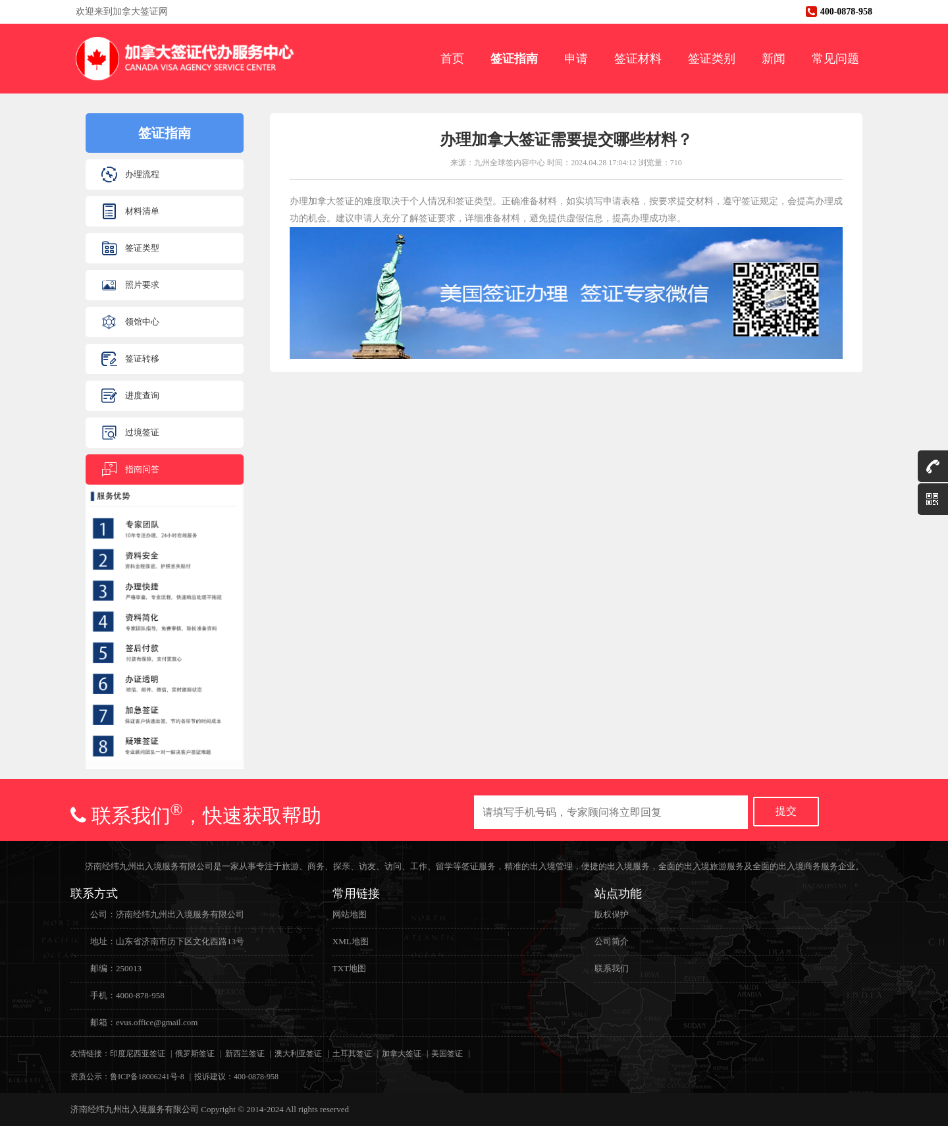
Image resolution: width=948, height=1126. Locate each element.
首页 (452, 58)
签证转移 (142, 358)
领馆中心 (142, 322)
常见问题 (835, 58)
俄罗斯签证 (195, 1053)
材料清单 (142, 211)
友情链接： (90, 1053)
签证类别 (711, 58)
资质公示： (90, 1076)
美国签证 (447, 1053)
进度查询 (142, 395)
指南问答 (142, 469)
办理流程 (142, 174)
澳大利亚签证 (298, 1053)
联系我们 (611, 968)
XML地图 (350, 941)
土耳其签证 (352, 1053)
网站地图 (349, 914)
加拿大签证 (401, 1053)
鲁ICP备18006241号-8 (147, 1076)
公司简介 (611, 941)
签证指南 (514, 58)
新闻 (773, 58)
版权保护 (611, 914)
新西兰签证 (245, 1053)
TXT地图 (349, 968)
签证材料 (638, 58)
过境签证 (142, 432)
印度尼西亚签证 (137, 1053)
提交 (786, 811)
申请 (576, 58)
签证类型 (142, 248)
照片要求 (142, 285)
